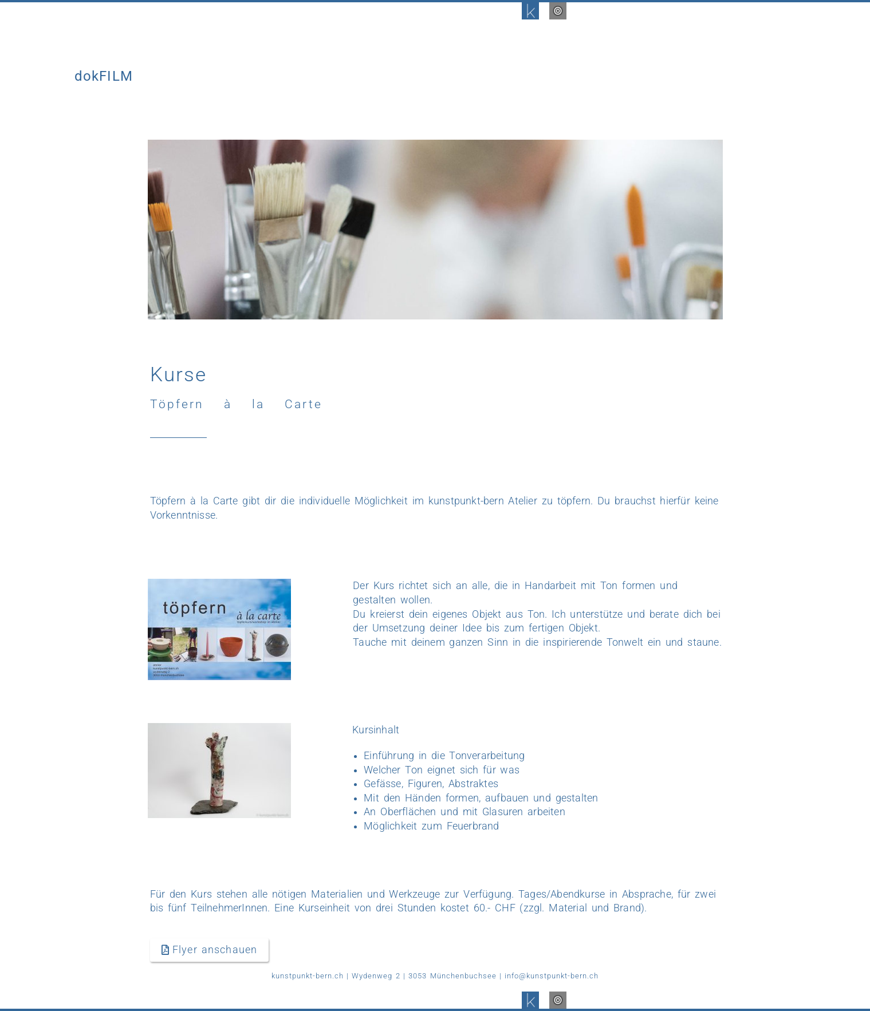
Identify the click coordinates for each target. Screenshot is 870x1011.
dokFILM (103, 76)
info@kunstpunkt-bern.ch (552, 975)
